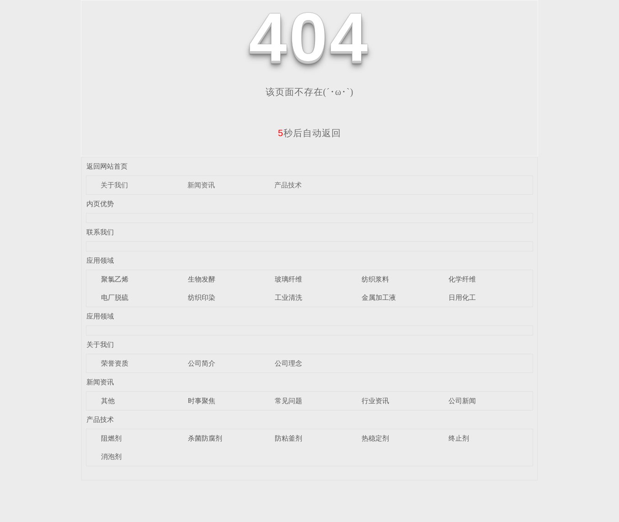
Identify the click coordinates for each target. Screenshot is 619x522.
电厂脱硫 (114, 297)
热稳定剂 (375, 438)
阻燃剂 (111, 438)
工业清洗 (288, 297)
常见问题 (288, 401)
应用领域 (100, 260)
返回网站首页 (107, 166)
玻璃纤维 (288, 279)
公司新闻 (462, 401)
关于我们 (114, 185)
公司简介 (201, 363)
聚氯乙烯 (114, 279)
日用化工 (462, 297)
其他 (108, 401)
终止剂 (458, 438)
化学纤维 (462, 279)
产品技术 (288, 185)
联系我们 (100, 232)
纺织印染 (201, 297)
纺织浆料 (375, 279)
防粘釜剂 (288, 438)
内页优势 (100, 204)
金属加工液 (379, 297)
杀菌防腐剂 (205, 438)
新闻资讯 (201, 185)
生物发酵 (201, 279)
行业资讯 (375, 401)
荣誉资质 (114, 363)
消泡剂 (111, 456)
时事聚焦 (201, 401)
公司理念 (288, 363)
